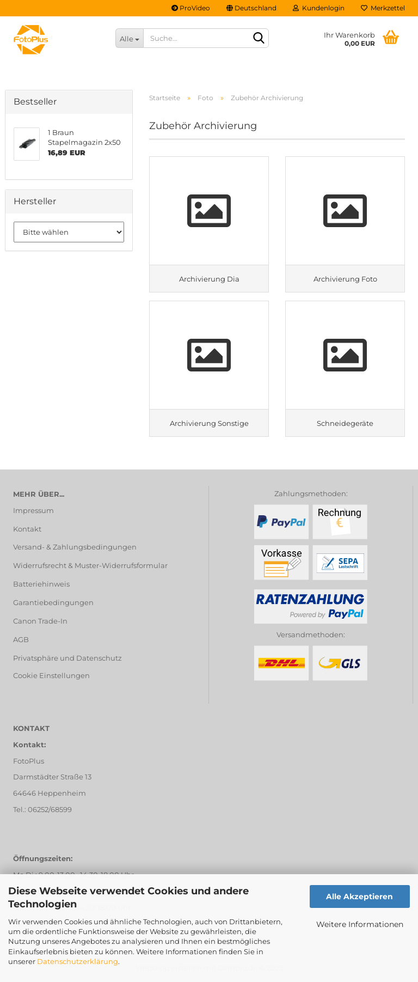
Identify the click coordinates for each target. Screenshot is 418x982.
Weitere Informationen (359, 924)
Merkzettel (383, 8)
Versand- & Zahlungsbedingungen (75, 546)
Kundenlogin (319, 8)
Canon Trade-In (40, 621)
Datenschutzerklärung (77, 961)
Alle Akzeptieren (359, 896)
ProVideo (190, 8)
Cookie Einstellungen (51, 675)
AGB (21, 639)
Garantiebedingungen (53, 602)
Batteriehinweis (41, 584)
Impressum (33, 510)
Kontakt (27, 528)
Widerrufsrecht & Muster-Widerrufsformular (90, 565)
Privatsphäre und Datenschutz (67, 658)
